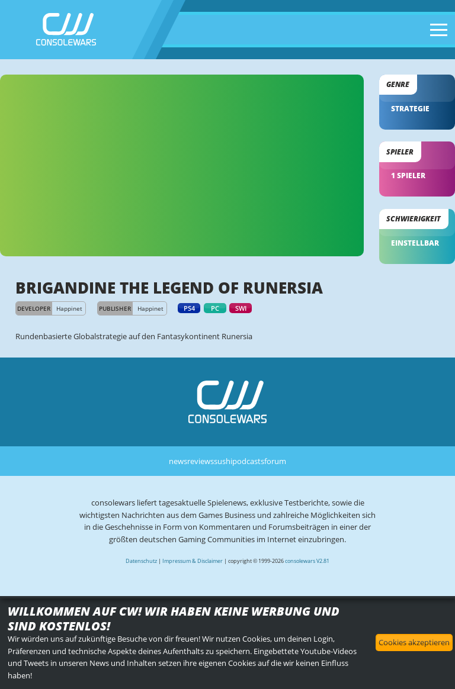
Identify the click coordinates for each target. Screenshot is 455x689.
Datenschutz (141, 561)
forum (275, 461)
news (178, 461)
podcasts (248, 461)
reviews (200, 461)
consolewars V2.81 (307, 561)
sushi (223, 461)
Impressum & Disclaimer (192, 561)
